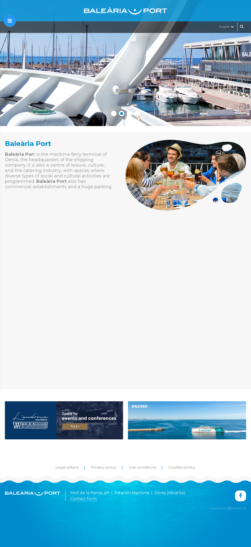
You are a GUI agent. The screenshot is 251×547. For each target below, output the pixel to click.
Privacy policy (103, 467)
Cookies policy (181, 467)
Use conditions (142, 467)
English (227, 27)
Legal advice (67, 467)
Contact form (83, 498)
